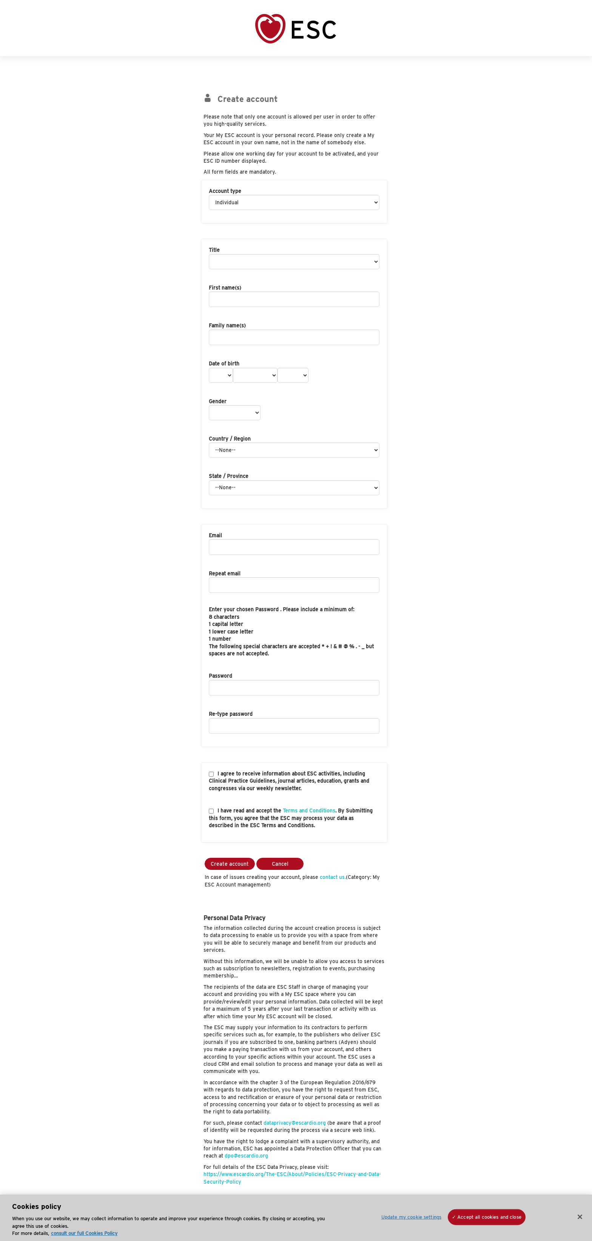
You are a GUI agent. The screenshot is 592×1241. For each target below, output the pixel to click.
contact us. (333, 877)
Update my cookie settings (411, 1217)
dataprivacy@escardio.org (295, 1123)
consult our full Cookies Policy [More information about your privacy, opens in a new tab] (84, 1233)
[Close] (580, 1217)
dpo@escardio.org (246, 1156)
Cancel (280, 864)
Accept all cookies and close (489, 1217)
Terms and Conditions (309, 811)
